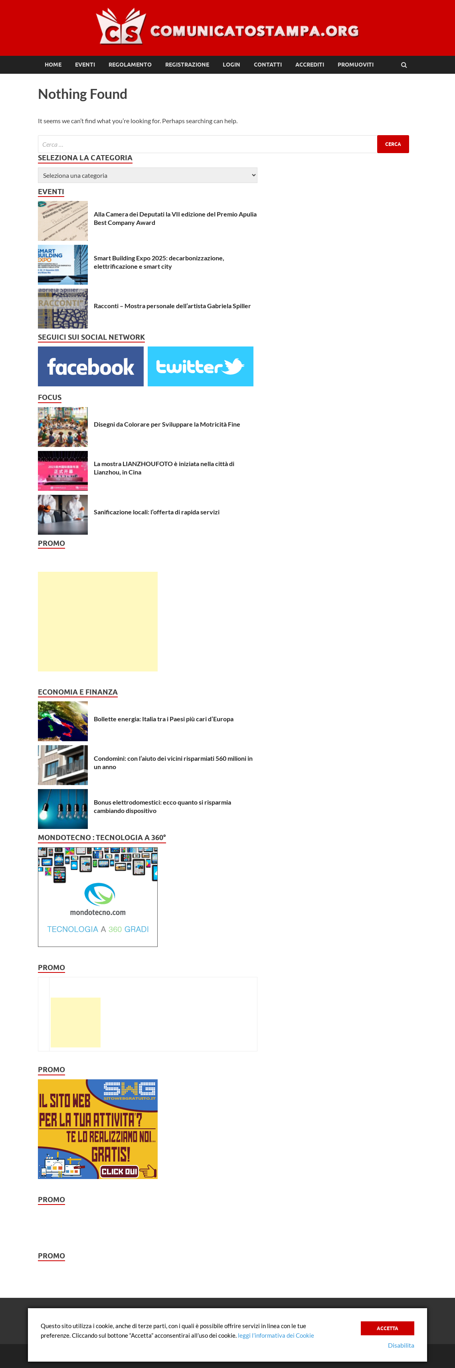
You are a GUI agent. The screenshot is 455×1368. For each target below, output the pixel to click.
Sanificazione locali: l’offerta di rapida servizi (157, 512)
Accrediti (309, 64)
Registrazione (187, 64)
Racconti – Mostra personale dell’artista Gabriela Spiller (172, 305)
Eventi (85, 64)
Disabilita (401, 1345)
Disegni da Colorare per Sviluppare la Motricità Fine (167, 424)
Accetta (387, 1328)
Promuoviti (356, 64)
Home (53, 64)
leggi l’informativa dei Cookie (276, 1335)
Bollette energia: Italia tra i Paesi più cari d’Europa (163, 718)
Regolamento (130, 64)
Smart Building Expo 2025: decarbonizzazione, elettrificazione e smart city (159, 262)
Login (231, 64)
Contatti (268, 64)
